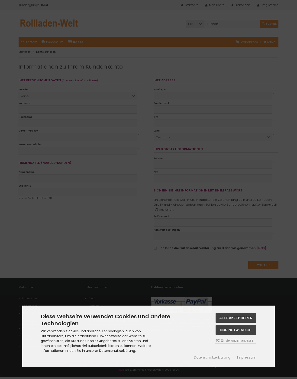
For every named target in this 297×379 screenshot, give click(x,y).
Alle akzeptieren (235, 318)
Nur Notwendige (235, 330)
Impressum (246, 357)
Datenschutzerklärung (212, 357)
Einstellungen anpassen (235, 340)
